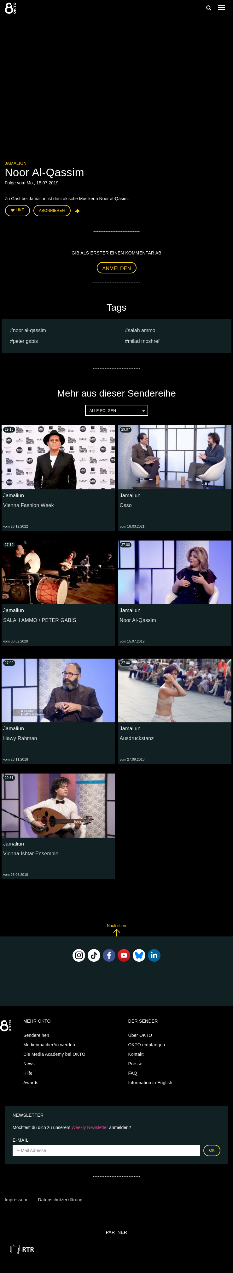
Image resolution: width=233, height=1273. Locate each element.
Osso (126, 505)
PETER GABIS (25, 341)
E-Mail (21, 1140)
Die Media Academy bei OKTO (54, 1054)
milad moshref (143, 341)
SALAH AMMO (141, 330)
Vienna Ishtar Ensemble (30, 853)
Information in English (150, 1082)
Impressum (16, 1199)
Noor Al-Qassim (29, 330)
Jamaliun (15, 163)
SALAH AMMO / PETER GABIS (39, 620)
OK (212, 1150)
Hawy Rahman (20, 738)
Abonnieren (52, 210)
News (29, 1063)
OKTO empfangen (146, 1044)
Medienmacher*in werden (49, 1044)
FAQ (132, 1073)
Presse (135, 1063)
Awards (30, 1082)
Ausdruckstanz (137, 738)
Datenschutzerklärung (60, 1199)
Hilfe (27, 1073)
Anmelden (116, 268)
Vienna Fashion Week (28, 505)
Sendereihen (36, 1035)
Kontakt (135, 1054)
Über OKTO (140, 1035)
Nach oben (116, 929)
